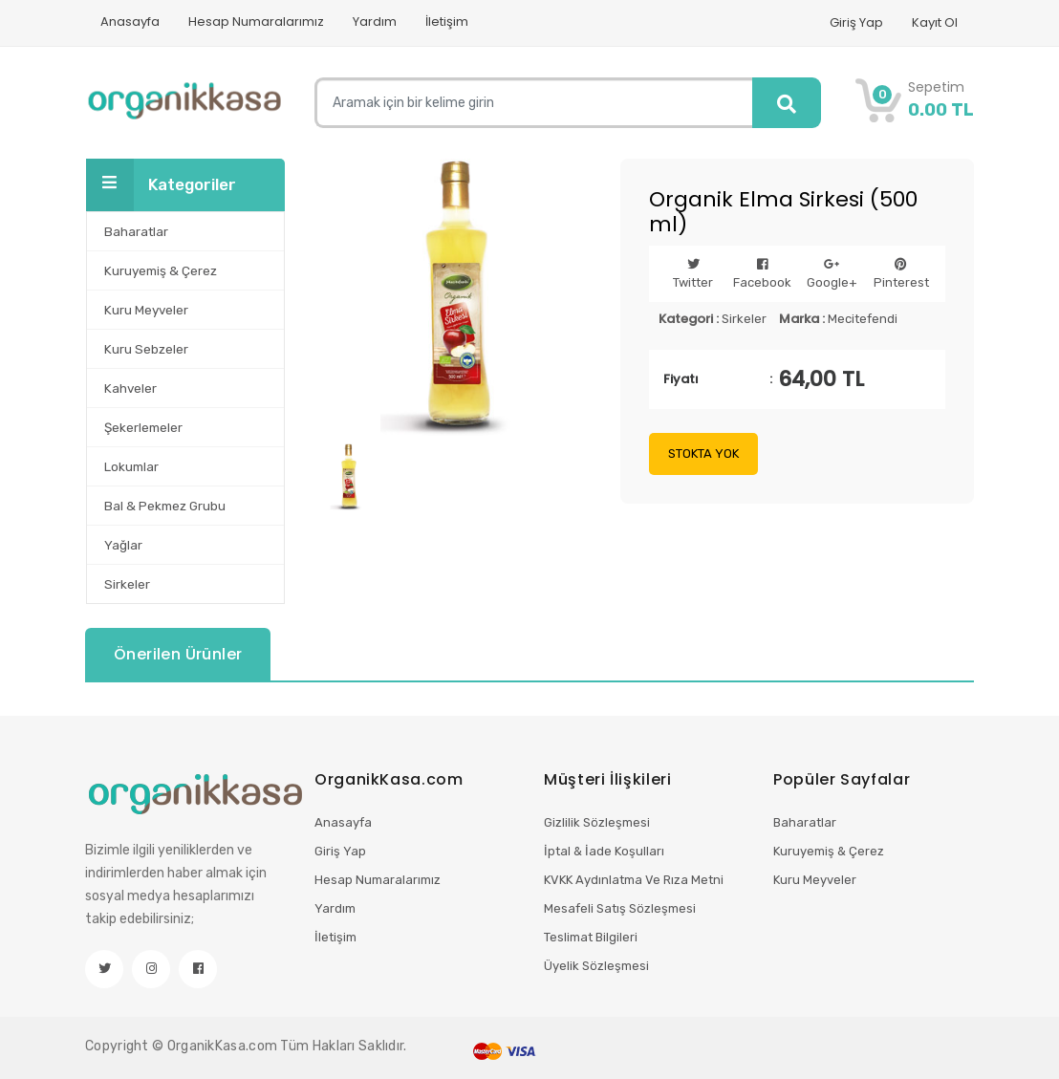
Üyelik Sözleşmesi (596, 966)
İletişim (446, 21)
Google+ (832, 274)
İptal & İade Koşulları (604, 851)
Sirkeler (744, 319)
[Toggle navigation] (110, 185)
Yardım (375, 21)
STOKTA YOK (703, 453)
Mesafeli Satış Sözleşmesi (620, 908)
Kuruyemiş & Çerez (828, 851)
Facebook (762, 274)
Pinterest (901, 274)
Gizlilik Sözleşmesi (597, 822)
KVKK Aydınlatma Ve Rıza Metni (634, 880)
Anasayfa (130, 21)
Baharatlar (804, 822)
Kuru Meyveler (814, 880)
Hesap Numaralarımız (256, 21)
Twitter (693, 274)
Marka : (802, 319)
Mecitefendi (862, 319)
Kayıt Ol (935, 22)
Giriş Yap (856, 22)
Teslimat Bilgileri (591, 937)
